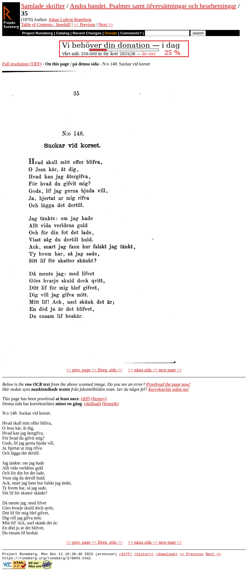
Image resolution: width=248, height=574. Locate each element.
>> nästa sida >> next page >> (155, 370)
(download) (167, 554)
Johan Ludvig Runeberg (70, 19)
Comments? (131, 33)
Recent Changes (87, 33)
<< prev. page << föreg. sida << (94, 370)
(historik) (110, 403)
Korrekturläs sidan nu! (168, 389)
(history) (99, 398)
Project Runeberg (37, 33)
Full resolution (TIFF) (21, 64)
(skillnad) (92, 403)
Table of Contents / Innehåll (45, 24)
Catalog (63, 33)
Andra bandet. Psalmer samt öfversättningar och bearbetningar (153, 5)
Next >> (105, 24)
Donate (111, 33)
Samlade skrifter (43, 5)
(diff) (85, 398)
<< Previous (84, 24)
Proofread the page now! (168, 384)
